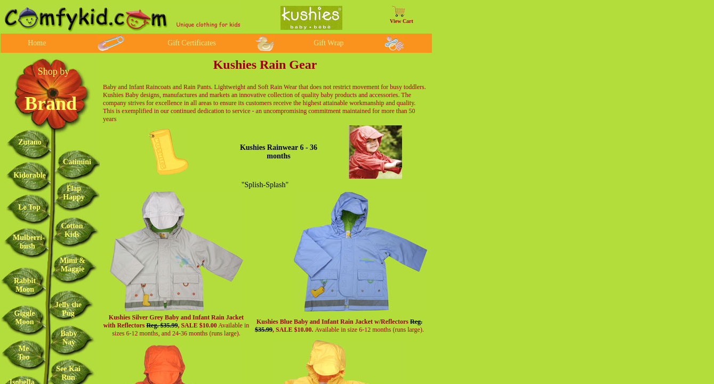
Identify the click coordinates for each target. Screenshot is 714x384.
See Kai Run (68, 373)
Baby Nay (68, 338)
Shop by (54, 71)
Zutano (30, 142)
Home (37, 43)
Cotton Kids (72, 230)
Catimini (77, 162)
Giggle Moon (24, 317)
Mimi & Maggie (72, 265)
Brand (51, 103)
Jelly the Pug (68, 309)
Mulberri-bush (29, 242)
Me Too (23, 353)
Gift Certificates (191, 43)
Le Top (29, 207)
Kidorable (29, 175)
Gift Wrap (328, 43)
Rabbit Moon (25, 285)
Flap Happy (73, 193)
